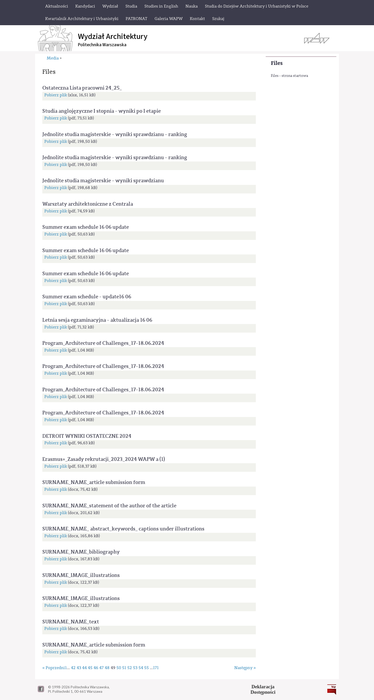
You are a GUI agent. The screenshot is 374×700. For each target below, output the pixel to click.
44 (84, 667)
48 (107, 667)
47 (101, 667)
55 (146, 667)
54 (140, 667)
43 (79, 667)
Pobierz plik (55, 95)
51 (124, 667)
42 (73, 667)
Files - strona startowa (289, 75)
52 (129, 667)
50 (118, 667)
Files (277, 63)
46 (96, 667)
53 (135, 667)
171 (156, 667)
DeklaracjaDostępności (263, 689)
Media (53, 58)
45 (90, 667)
